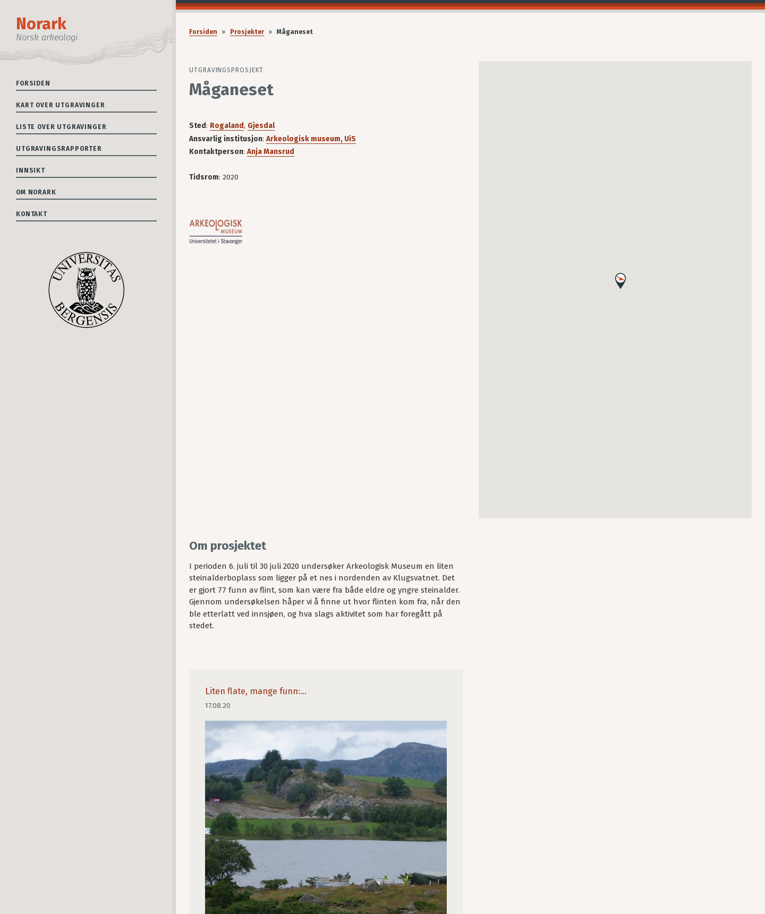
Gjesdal (261, 125)
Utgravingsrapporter (59, 148)
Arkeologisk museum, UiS (311, 138)
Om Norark (36, 192)
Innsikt (30, 170)
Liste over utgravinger (61, 127)
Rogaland (227, 125)
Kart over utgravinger (60, 105)
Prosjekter (247, 32)
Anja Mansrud (270, 151)
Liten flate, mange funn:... (256, 691)
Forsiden (33, 83)
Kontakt (31, 214)
